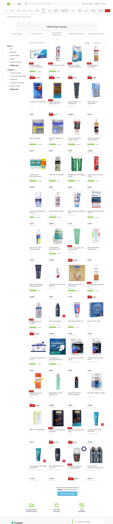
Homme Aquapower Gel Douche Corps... (76, 248)
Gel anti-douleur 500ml (56, 211)
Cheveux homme (15, 73)
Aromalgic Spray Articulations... (93, 66)
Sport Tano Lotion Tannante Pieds (36, 248)
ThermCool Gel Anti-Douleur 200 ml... (94, 139)
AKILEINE (13, 52)
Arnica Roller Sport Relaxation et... (36, 393)
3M (11, 49)
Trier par (86, 43)
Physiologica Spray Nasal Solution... (57, 285)
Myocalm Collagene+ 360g (96, 393)
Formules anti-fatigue (17, 83)
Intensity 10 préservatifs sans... (76, 430)
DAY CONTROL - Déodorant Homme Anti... (96, 467)
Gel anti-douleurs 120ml (56, 65)
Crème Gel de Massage (56, 175)
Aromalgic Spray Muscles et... (96, 285)
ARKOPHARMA (14, 56)
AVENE (12, 59)
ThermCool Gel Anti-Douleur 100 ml (74, 139)
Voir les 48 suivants (67, 494)
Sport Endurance (35, 138)
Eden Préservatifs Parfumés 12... (93, 248)
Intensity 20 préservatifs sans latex (57, 430)
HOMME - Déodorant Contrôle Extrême (75, 467)
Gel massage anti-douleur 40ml (76, 212)
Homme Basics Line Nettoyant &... (74, 102)
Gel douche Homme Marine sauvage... (74, 393)
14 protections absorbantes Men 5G (56, 358)
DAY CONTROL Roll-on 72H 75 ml (56, 467)
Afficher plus (14, 65)
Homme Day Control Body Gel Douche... (38, 467)
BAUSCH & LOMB (15, 62)
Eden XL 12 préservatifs (37, 429)
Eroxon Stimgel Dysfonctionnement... (36, 66)
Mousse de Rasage (55, 321)
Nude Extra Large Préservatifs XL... (54, 102)
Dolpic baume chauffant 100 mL (95, 175)
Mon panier (100, 4)
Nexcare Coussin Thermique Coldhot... (75, 66)
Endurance (13, 79)
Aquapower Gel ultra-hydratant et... (56, 393)
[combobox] (51, 4)
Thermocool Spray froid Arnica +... (37, 212)
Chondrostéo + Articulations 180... (55, 248)
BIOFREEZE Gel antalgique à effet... (76, 175)
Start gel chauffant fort (75, 321)
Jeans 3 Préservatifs (94, 321)
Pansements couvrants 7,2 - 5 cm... (38, 358)
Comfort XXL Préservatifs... (38, 102)
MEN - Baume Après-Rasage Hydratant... (36, 285)
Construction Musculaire (18, 76)
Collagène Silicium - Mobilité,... (36, 322)
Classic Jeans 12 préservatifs (93, 102)
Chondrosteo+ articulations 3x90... (36, 175)
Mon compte (89, 4)
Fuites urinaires (15, 86)
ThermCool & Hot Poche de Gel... (76, 358)
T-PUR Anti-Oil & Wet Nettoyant (94, 430)
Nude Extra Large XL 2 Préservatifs (75, 285)
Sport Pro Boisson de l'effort (56, 139)
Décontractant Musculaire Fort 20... (96, 212)
